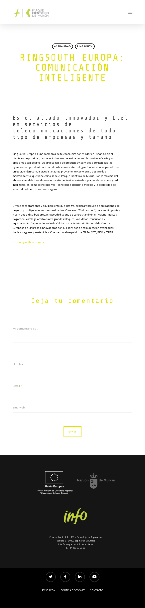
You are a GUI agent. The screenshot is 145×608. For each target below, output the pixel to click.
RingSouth (85, 46)
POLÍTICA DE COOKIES (73, 590)
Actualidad (62, 46)
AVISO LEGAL (49, 590)
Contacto (96, 590)
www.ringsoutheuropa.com (29, 242)
